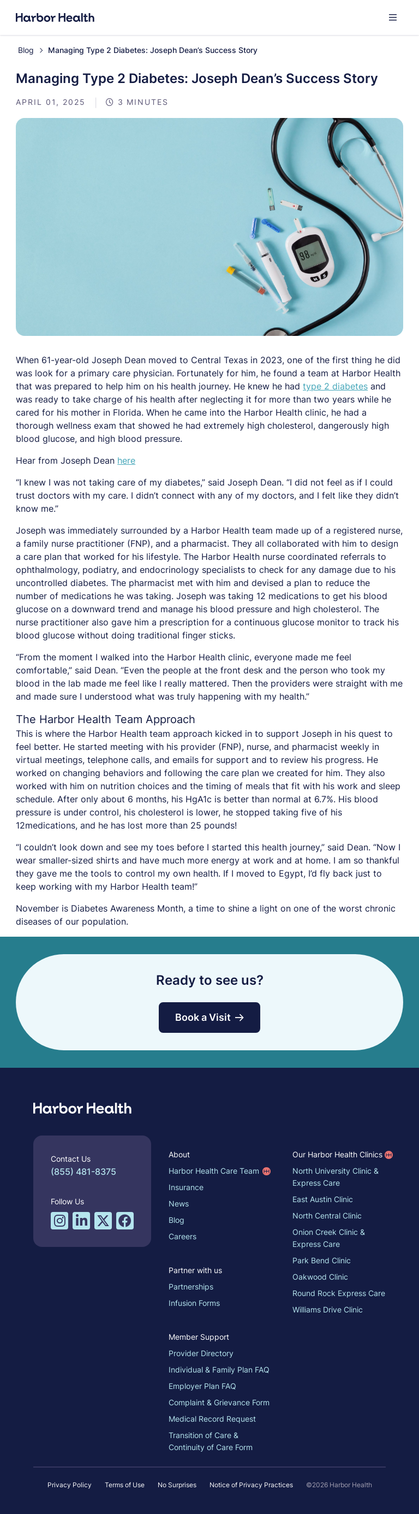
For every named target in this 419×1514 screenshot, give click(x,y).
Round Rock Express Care (340, 1291)
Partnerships (192, 1285)
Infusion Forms (196, 1301)
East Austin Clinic (324, 1197)
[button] (391, 17)
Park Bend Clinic (323, 1258)
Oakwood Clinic (322, 1275)
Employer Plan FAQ (204, 1384)
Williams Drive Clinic (329, 1307)
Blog (27, 50)
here (128, 458)
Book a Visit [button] (209, 1015)
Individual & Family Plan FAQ (220, 1368)
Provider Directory (202, 1351)
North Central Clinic (328, 1214)
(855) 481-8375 (85, 1169)
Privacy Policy (69, 1483)
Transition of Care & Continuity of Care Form (212, 1439)
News (180, 1202)
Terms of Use (125, 1483)
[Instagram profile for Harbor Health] (61, 1219)
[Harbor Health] (56, 17)
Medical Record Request (214, 1417)
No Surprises (177, 1483)
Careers (184, 1234)
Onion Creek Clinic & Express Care (330, 1236)
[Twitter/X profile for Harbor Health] (104, 1219)
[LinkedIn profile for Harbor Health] (83, 1219)
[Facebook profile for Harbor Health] (126, 1219)
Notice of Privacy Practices (251, 1483)
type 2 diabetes (366, 384)
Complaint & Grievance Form (220, 1400)
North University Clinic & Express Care (337, 1175)
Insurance (187, 1185)
